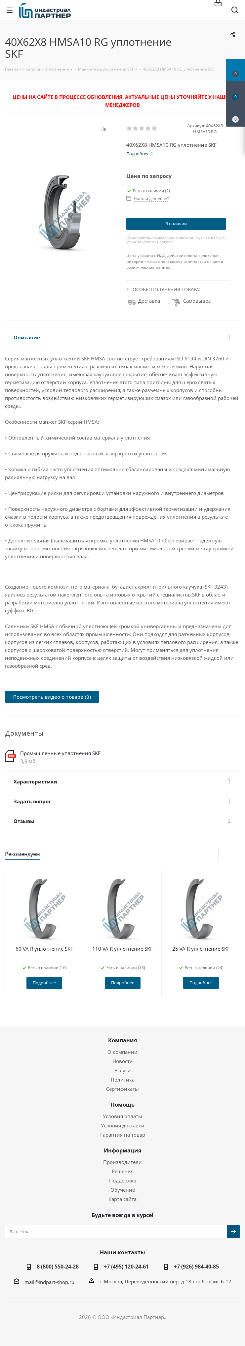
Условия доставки (122, 1125)
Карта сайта (122, 1199)
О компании (122, 1052)
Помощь (123, 1104)
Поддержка (122, 1180)
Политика (123, 1079)
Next (234, 855)
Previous (224, 855)
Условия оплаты (122, 1116)
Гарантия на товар (122, 1134)
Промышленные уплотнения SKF (60, 753)
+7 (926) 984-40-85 (196, 1266)
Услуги (122, 1070)
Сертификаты (122, 1089)
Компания (122, 1040)
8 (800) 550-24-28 (58, 1266)
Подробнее (44, 983)
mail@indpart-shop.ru (49, 1282)
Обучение (122, 1189)
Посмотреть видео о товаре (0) (52, 696)
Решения (123, 1171)
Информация (122, 1150)
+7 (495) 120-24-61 (126, 1266)
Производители (122, 1162)
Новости (122, 1061)
